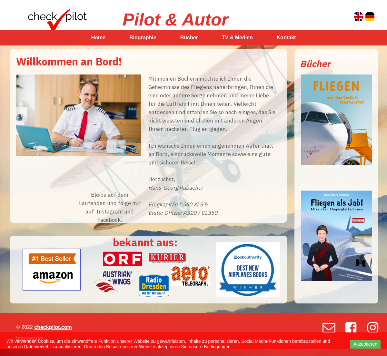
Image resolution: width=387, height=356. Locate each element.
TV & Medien (237, 37)
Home (98, 37)
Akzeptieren (365, 344)
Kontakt (286, 37)
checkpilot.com (53, 327)
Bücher (189, 37)
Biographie (142, 37)
